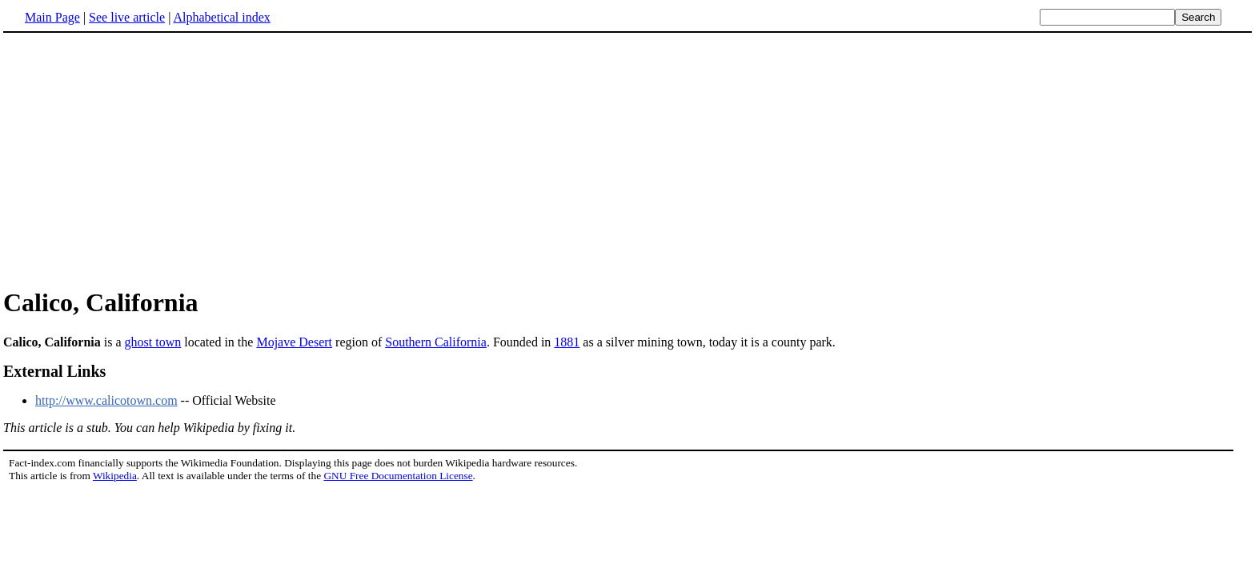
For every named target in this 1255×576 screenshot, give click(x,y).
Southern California (436, 342)
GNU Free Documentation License (397, 476)
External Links (54, 371)
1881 (566, 342)
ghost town (153, 342)
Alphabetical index (221, 17)
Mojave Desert (294, 342)
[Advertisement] (137, 159)
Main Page (52, 17)
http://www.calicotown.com (106, 400)
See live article (127, 17)
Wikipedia (115, 476)
